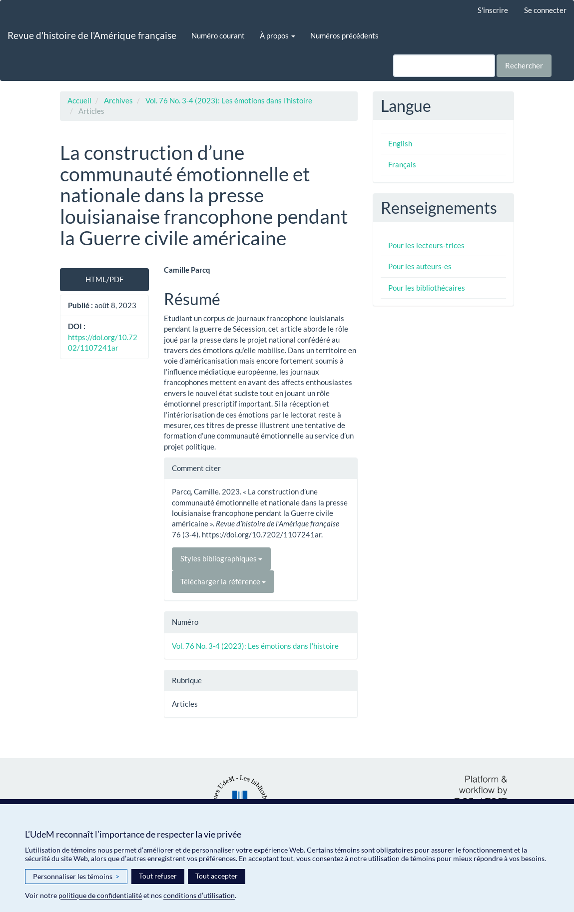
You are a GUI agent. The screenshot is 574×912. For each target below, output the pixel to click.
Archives (118, 100)
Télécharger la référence (223, 581)
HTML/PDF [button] (104, 279)
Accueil (79, 100)
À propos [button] (277, 35)
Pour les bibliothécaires (426, 287)
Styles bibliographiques (221, 558)
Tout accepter (216, 876)
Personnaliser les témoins (76, 876)
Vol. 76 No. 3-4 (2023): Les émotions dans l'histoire (228, 100)
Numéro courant (218, 35)
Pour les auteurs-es (420, 266)
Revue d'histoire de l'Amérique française (91, 35)
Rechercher (524, 65)
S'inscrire (493, 9)
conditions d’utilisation (199, 895)
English (400, 143)
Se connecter (545, 9)
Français (402, 164)
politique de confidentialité (100, 895)
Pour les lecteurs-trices (426, 245)
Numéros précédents (344, 35)
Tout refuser (158, 876)
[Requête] (444, 65)
